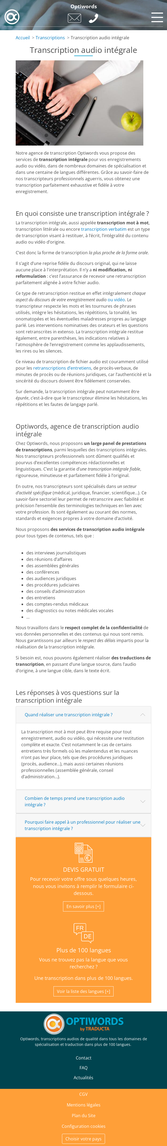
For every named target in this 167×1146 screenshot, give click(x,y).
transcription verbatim (104, 229)
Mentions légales (84, 1105)
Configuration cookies (84, 1126)
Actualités (83, 1078)
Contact (83, 1058)
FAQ (83, 1068)
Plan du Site (83, 1115)
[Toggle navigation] (156, 16)
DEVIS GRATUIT (83, 869)
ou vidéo (116, 300)
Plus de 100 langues (83, 950)
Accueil (23, 38)
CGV (83, 1094)
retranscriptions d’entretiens (62, 368)
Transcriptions (50, 38)
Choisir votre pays (83, 1139)
